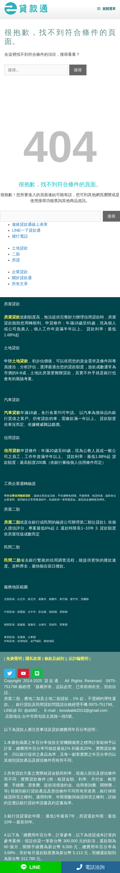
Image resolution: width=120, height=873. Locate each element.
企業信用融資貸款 (19, 495)
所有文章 (20, 284)
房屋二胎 (12, 522)
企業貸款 (20, 272)
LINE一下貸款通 (26, 230)
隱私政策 (33, 658)
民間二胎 (12, 560)
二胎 (16, 254)
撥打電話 (20, 236)
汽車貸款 (12, 412)
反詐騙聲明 (78, 658)
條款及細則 (54, 658)
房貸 (16, 260)
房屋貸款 (12, 317)
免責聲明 (14, 658)
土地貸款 (20, 248)
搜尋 (111, 216)
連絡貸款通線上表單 (30, 224)
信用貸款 (12, 450)
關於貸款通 (22, 278)
